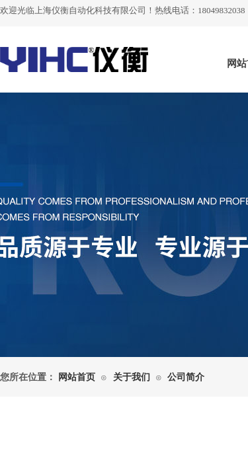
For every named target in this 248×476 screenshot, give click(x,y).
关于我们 (131, 377)
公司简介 (185, 377)
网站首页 (76, 377)
